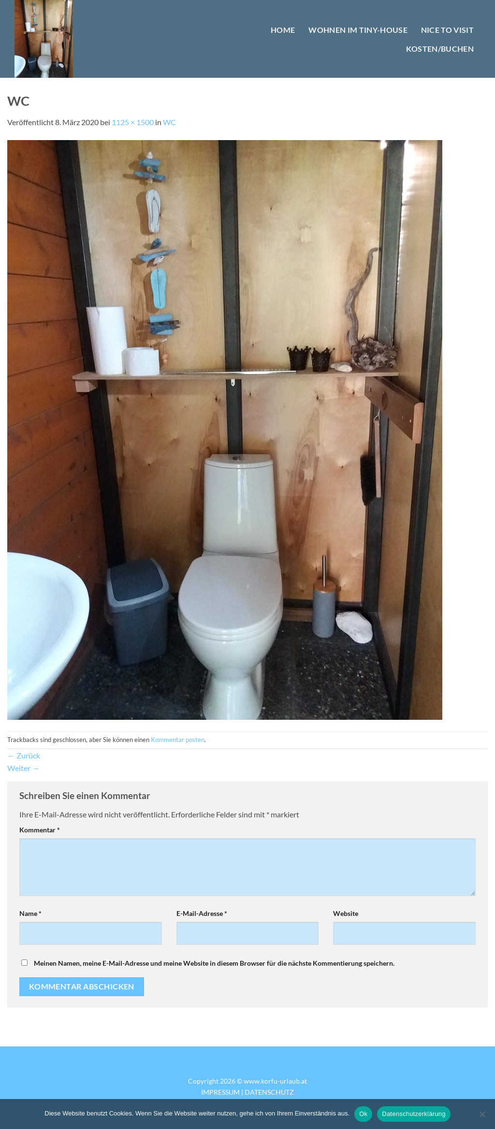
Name (30, 913)
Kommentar (39, 830)
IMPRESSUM (220, 1092)
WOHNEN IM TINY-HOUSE (357, 29)
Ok (363, 1113)
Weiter (23, 767)
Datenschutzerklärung (413, 1113)
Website (345, 913)
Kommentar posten (177, 739)
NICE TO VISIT (447, 29)
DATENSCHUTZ (269, 1092)
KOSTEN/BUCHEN (440, 48)
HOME (283, 29)
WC (169, 122)
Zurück (23, 755)
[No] (482, 1117)
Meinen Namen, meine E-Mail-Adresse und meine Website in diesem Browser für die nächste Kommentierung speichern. (214, 963)
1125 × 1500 (133, 122)
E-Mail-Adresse (201, 913)
